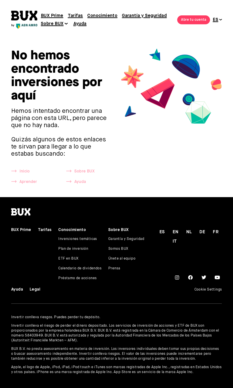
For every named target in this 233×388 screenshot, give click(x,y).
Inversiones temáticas (77, 239)
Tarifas (75, 15)
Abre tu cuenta (193, 20)
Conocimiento (102, 15)
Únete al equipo (121, 258)
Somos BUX (118, 249)
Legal (35, 289)
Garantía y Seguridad (144, 15)
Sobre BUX (52, 23)
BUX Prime (52, 15)
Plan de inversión (73, 249)
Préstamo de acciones (77, 278)
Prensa (114, 268)
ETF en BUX (68, 258)
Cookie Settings (208, 289)
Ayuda (80, 23)
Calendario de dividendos (80, 268)
